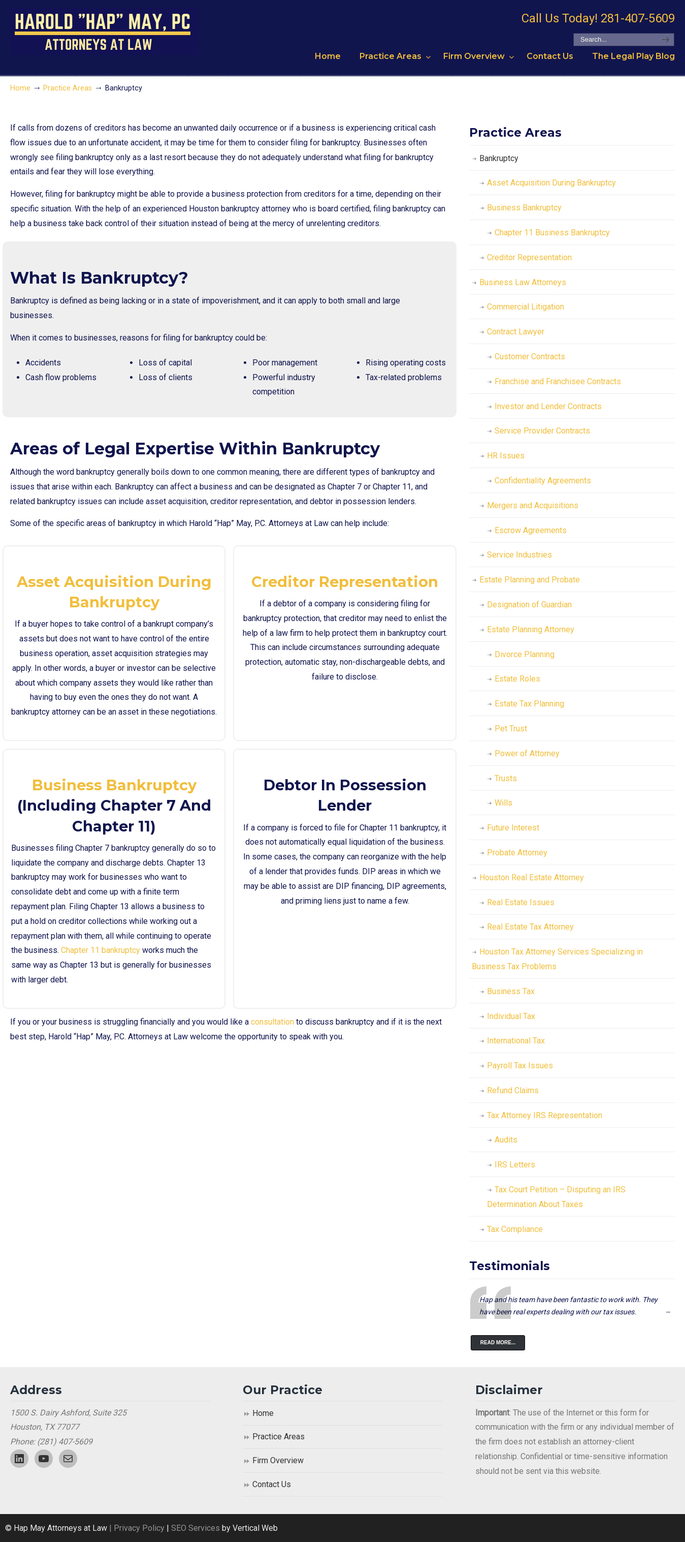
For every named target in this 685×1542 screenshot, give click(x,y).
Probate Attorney (517, 852)
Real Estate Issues (520, 902)
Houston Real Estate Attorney (531, 877)
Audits (506, 1140)
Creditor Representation (344, 582)
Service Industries (519, 555)
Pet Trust (511, 728)
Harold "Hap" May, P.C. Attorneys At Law (104, 31)
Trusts (506, 778)
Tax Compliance (515, 1229)
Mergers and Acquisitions (532, 505)
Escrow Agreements (531, 530)
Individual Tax (511, 1016)
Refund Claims (513, 1090)
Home (20, 88)
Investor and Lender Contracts (548, 406)
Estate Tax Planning (529, 703)
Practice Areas (67, 88)
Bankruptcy (498, 158)
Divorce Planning (524, 654)
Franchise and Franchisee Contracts (558, 381)
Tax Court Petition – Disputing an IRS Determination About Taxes (556, 1197)
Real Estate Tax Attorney (530, 927)
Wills (503, 803)
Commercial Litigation (525, 307)
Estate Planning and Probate (529, 579)
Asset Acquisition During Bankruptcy (551, 183)
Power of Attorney (527, 753)
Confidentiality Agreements (543, 480)
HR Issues (506, 455)
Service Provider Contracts (542, 431)
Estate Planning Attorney (530, 629)
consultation (272, 1022)
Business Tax (511, 991)
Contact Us (271, 1484)
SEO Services (196, 1528)
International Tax (516, 1040)
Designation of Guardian (529, 604)
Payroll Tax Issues (520, 1065)
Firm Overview (278, 1460)
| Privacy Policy (136, 1528)
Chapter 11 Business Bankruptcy (552, 232)
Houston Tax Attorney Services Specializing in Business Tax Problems (557, 959)
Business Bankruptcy (114, 785)
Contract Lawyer (515, 331)
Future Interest (513, 827)
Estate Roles (517, 679)
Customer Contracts (530, 356)
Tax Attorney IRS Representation (544, 1115)
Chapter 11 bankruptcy (100, 950)
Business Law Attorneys (522, 282)
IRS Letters (515, 1164)
